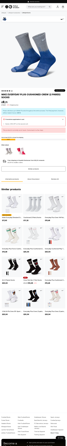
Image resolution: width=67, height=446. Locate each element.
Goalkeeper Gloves (40, 417)
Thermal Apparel (39, 431)
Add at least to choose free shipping (12, 137)
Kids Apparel (22, 434)
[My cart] (63, 7)
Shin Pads (54, 426)
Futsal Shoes (5, 420)
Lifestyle (3, 12)
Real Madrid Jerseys (40, 420)
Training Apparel (39, 434)
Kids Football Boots (24, 423)
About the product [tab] (33, 179)
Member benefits (33, 1)
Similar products (33, 169)
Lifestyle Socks (26, 12)
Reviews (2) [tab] (55, 179)
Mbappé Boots (6, 426)
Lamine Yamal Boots (7, 429)
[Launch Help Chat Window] (60, 438)
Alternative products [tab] (12, 179)
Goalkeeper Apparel (57, 429)
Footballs (21, 420)
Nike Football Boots (24, 417)
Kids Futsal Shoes (23, 431)
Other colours (5, 145)
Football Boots (5, 417)
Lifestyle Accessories (14, 12)
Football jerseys (55, 420)
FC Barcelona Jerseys (41, 423)
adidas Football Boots (8, 433)
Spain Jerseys (55, 417)
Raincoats (54, 423)
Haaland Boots (6, 423)
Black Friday (55, 433)
